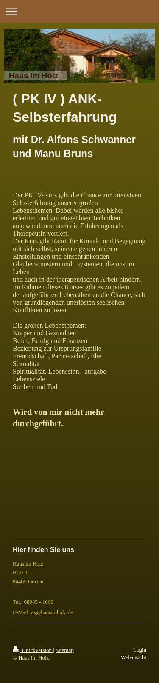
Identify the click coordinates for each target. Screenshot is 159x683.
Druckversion (33, 650)
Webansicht (133, 657)
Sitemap (65, 650)
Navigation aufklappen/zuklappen (79, 11)
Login (139, 649)
